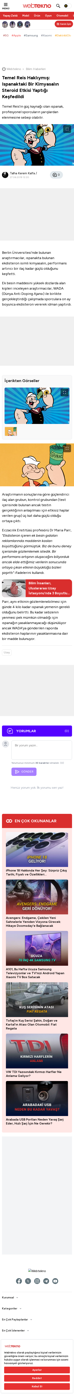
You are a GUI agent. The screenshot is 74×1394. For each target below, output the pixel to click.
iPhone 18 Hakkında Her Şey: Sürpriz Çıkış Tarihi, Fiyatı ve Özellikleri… (36, 1280)
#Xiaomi (46, 35)
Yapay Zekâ (10, 15)
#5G (5, 35)
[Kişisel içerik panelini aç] (64, 24)
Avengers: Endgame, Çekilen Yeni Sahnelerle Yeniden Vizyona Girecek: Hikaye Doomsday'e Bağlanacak (33, 1329)
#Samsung (31, 35)
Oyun (48, 15)
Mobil (25, 15)
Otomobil (62, 15)
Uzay (7, 652)
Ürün (37, 15)
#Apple (16, 35)
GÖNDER (24, 771)
